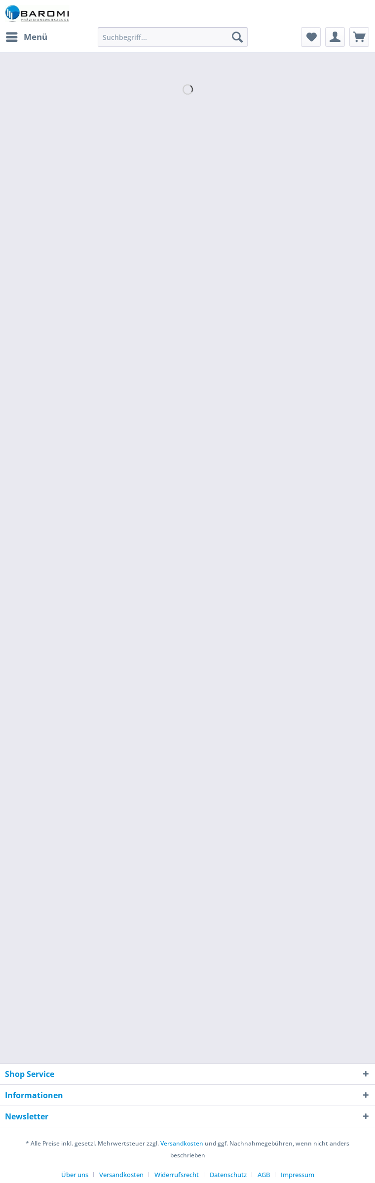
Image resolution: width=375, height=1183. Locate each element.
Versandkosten (181, 1143)
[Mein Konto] (335, 37)
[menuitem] (26, 37)
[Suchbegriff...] (173, 37)
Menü (26, 35)
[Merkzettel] (311, 37)
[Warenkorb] (359, 37)
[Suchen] (237, 37)
